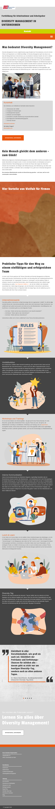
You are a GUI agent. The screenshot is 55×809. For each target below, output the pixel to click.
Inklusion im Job (7, 785)
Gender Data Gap (7, 791)
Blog (4, 794)
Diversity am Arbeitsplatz (9, 783)
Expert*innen (44, 424)
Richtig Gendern (7, 787)
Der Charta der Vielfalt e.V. (22, 284)
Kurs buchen (6, 781)
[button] (24, 698)
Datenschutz (6, 769)
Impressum (5, 767)
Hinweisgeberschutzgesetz (9, 773)
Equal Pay (5, 789)
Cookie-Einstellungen (8, 771)
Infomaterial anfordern (9, 123)
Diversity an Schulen (8, 793)
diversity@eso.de (8, 128)
